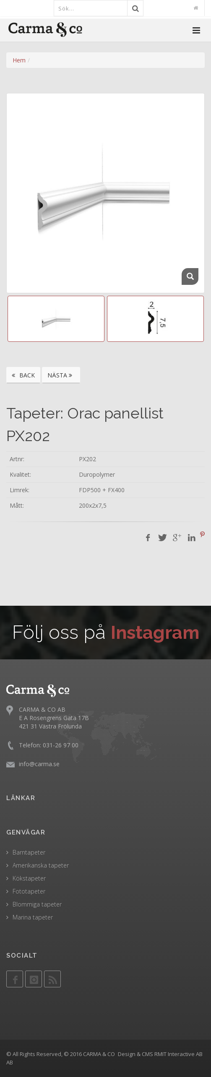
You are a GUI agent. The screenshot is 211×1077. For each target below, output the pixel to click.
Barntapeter (29, 852)
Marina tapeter (33, 917)
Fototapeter (29, 891)
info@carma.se (39, 764)
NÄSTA (61, 375)
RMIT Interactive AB (178, 1054)
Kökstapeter (29, 878)
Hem (19, 60)
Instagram (155, 632)
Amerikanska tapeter (41, 865)
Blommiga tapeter (37, 904)
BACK (23, 375)
